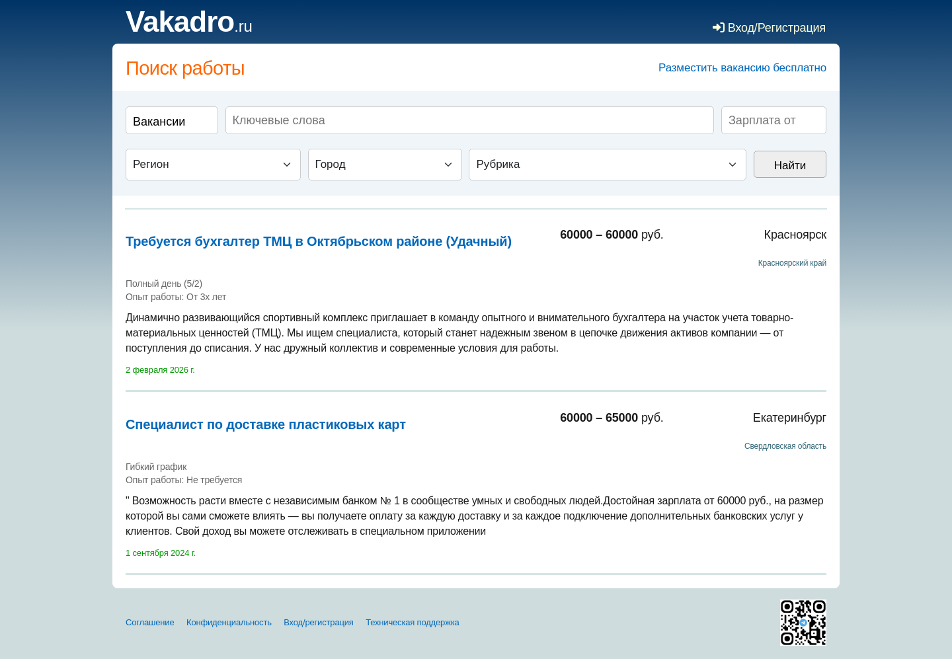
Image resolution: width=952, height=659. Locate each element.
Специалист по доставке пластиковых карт (266, 424)
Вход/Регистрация (769, 27)
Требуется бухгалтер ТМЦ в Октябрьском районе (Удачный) (319, 241)
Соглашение (150, 622)
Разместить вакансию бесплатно (742, 67)
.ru (189, 26)
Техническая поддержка (412, 622)
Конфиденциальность (229, 622)
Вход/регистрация (318, 622)
